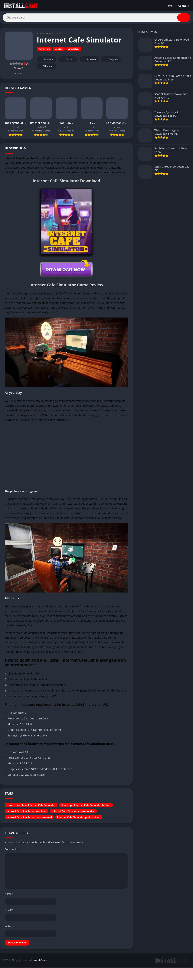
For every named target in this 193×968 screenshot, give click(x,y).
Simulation (74, 50)
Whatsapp (46, 67)
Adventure (62, 35)
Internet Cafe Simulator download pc (73, 812)
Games (182, 5)
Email (9, 911)
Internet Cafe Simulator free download (29, 818)
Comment (11, 850)
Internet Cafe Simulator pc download (78, 818)
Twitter (67, 60)
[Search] (96, 18)
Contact (59, 50)
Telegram (110, 60)
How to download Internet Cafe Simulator (31, 806)
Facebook (46, 60)
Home (168, 5)
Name (9, 895)
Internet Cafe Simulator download (27, 812)
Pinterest (89, 60)
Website (9, 927)
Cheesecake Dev (15, 169)
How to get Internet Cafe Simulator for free (86, 806)
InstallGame (40, 961)
